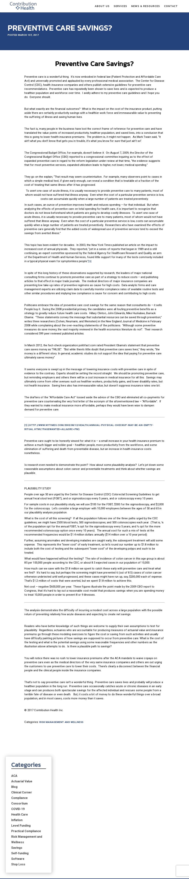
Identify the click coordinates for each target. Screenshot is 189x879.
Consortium (152, 109)
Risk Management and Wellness (42, 791)
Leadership (22, 847)
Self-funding (152, 158)
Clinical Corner (154, 98)
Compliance (152, 103)
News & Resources (145, 6)
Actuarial (66, 836)
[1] (34, 286)
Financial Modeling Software (80, 852)
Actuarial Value (154, 87)
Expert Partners (26, 836)
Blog (147, 92)
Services (120, 6)
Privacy (155, 872)
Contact (171, 6)
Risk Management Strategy (33, 842)
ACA (147, 81)
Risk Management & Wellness (80, 847)
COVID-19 (150, 114)
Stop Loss (151, 170)
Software (150, 164)
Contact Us (163, 831)
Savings (149, 153)
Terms (168, 872)
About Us (102, 6)
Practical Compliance (158, 136)
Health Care (152, 120)
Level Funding (153, 131)
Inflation (149, 125)
